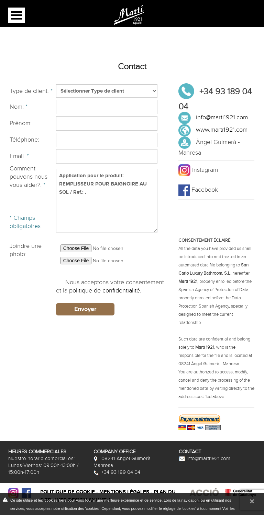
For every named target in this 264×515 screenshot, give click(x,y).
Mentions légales (124, 492)
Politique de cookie (67, 492)
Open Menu (16, 15)
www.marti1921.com (222, 129)
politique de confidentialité (104, 290)
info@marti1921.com (222, 117)
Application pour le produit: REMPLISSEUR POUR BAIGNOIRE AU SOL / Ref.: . (106, 200)
